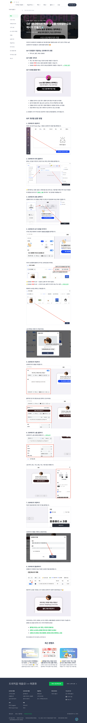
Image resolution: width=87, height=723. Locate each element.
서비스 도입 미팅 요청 (56, 683)
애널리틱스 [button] (30, 4)
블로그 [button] (51, 4)
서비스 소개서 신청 (71, 683)
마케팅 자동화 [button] (19, 4)
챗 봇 (24, 708)
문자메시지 (25, 693)
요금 (59, 4)
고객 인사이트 (40, 696)
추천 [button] (38, 4)
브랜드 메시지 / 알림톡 (28, 696)
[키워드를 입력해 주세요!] (49, 10)
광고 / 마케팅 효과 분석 (42, 698)
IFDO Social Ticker (13, 708)
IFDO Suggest (12, 705)
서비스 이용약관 (18, 714)
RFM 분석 (39, 693)
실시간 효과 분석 (12, 698)
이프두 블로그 (54, 693)
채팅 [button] (44, 4)
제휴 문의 (11, 714)
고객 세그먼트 (12, 693)
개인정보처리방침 (28, 714)
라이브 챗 (25, 705)
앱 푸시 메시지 (26, 698)
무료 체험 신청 (72, 4)
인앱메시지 (11, 696)
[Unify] (14, 2)
